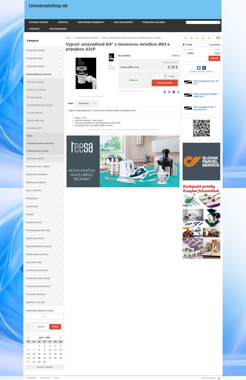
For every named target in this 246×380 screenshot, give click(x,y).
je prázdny (214, 44)
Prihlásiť (56, 378)
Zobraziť (214, 58)
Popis (70, 103)
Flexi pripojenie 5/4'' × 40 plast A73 (205, 108)
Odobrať (41, 327)
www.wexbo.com (45, 378)
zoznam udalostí (45, 367)
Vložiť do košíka (165, 83)
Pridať (55, 327)
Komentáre (84, 103)
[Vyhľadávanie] (203, 22)
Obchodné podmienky (208, 378)
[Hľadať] (218, 22)
